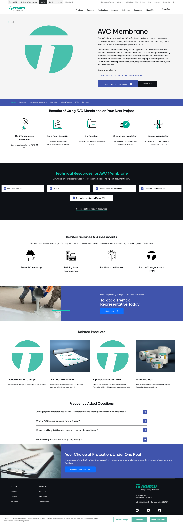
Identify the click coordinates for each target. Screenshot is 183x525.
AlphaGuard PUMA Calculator (135, 2)
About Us (150, 10)
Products (79, 10)
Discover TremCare (78, 469)
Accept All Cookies (158, 520)
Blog (149, 2)
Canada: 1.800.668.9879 (159, 502)
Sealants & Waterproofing (29, 2)
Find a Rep (147, 84)
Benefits (13, 102)
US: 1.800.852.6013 (142, 502)
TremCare (85, 102)
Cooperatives (44, 502)
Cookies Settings (121, 520)
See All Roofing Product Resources (91, 208)
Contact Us (166, 2)
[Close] (179, 520)
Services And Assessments (38, 102)
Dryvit (51, 2)
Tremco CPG (13, 2)
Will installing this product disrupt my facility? (59, 439)
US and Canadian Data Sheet (114, 188)
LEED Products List (23, 188)
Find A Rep (166, 9)
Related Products (66, 102)
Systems (14, 491)
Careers (156, 2)
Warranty (120, 2)
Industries (14, 502)
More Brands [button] (69, 2)
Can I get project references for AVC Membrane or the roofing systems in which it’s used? (81, 411)
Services (14, 496)
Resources (138, 10)
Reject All (139, 520)
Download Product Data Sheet (115, 84)
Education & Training (107, 2)
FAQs (77, 102)
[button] (173, 2)
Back (12, 22)
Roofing (43, 2)
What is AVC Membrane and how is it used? (58, 421)
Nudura (59, 2)
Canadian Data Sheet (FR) (160, 188)
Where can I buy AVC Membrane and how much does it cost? (67, 430)
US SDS (69, 188)
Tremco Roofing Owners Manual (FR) (91, 197)
